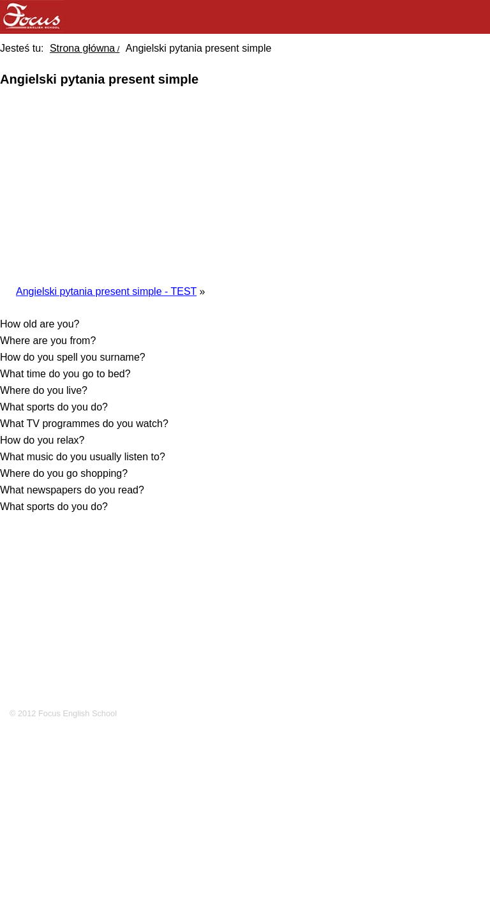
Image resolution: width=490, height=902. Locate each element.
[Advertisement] (251, 184)
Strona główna (82, 48)
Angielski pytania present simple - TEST (106, 291)
